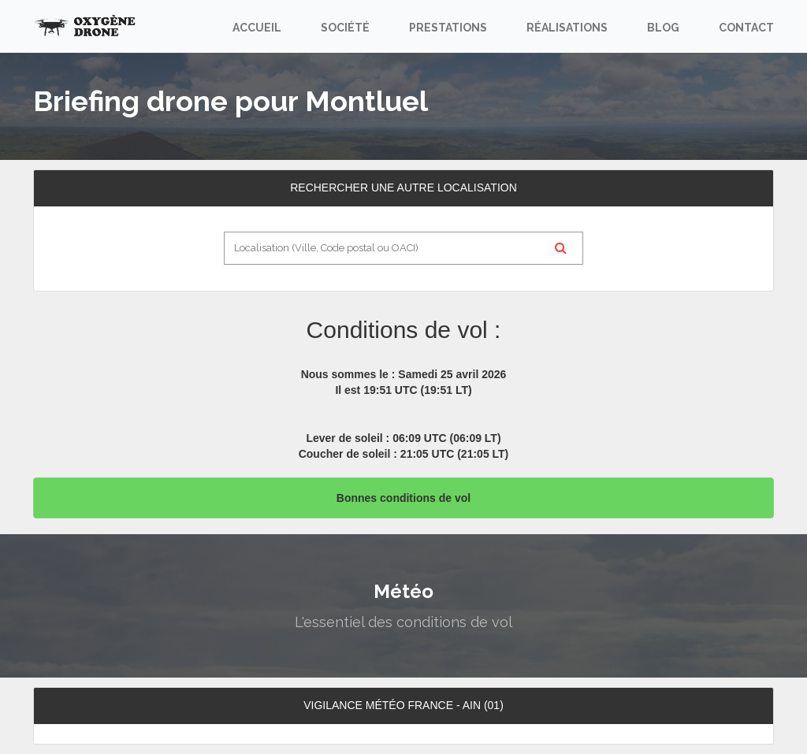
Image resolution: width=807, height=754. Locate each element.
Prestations (448, 27)
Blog (663, 27)
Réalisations (567, 27)
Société (345, 27)
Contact (746, 27)
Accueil (256, 27)
